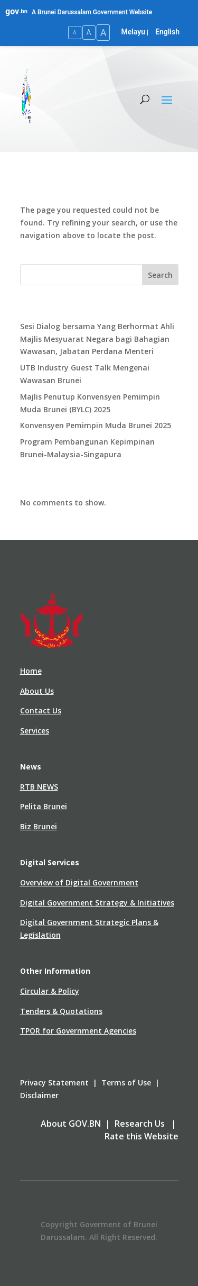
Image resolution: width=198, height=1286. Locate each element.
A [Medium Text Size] (89, 32)
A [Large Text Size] (103, 32)
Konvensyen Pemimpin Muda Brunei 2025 (95, 425)
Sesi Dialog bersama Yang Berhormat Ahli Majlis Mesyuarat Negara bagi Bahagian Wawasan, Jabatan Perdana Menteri (97, 339)
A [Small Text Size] (75, 32)
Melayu (133, 32)
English (167, 32)
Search (160, 275)
